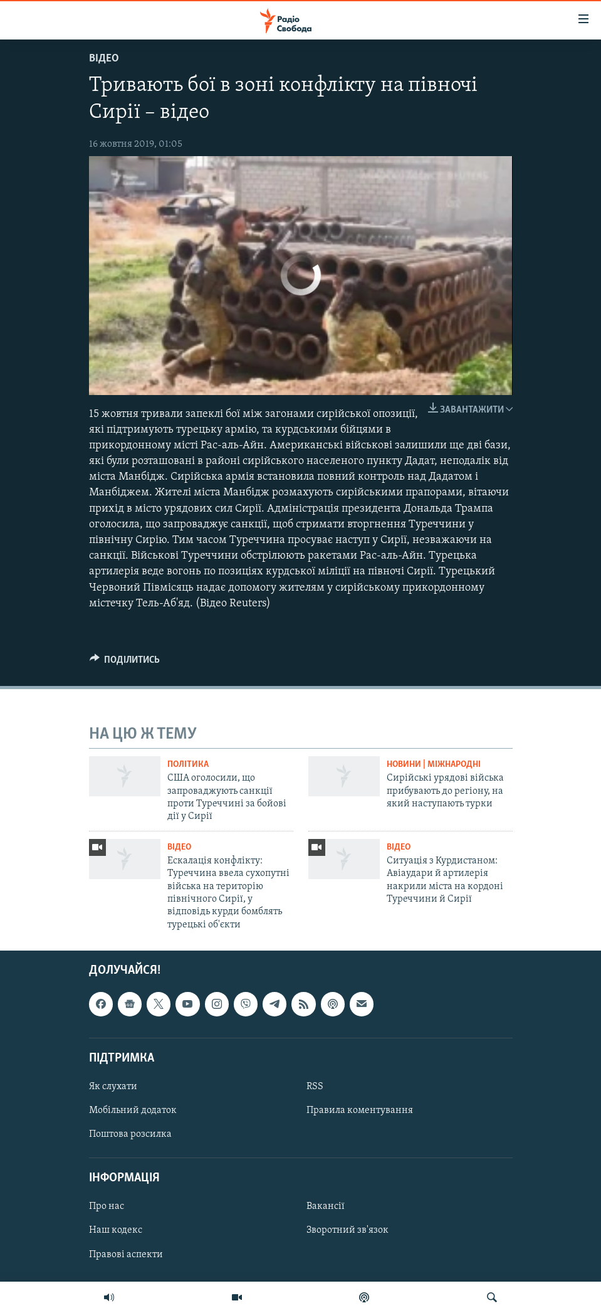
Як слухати (113, 1087)
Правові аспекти (126, 1255)
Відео (104, 59)
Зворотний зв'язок (347, 1231)
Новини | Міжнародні (434, 764)
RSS (314, 1087)
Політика (188, 764)
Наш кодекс (115, 1231)
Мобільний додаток (133, 1110)
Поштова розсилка (130, 1134)
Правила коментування (359, 1110)
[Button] (125, 663)
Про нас (106, 1207)
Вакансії (325, 1207)
